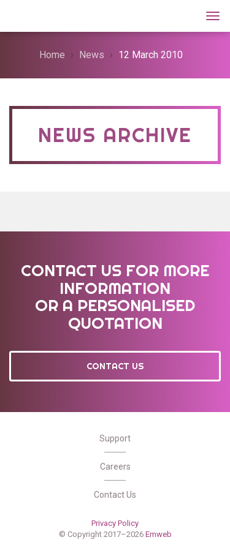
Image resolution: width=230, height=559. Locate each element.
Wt (24, 14)
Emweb (158, 534)
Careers (115, 466)
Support (115, 438)
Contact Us (115, 366)
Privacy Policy (115, 523)
